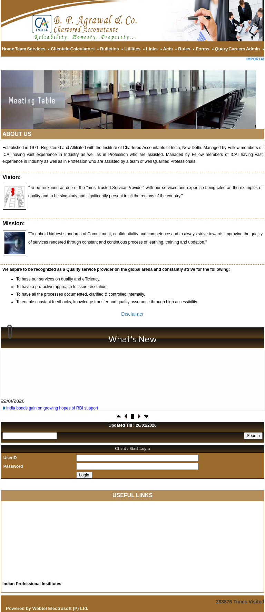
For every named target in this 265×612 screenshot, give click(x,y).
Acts (170, 48)
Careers (236, 48)
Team (20, 48)
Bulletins (112, 48)
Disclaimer (132, 314)
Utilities (134, 48)
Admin (255, 48)
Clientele (60, 48)
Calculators (84, 48)
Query (221, 48)
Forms (205, 48)
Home (8, 48)
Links (154, 48)
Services (38, 48)
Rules (186, 48)
